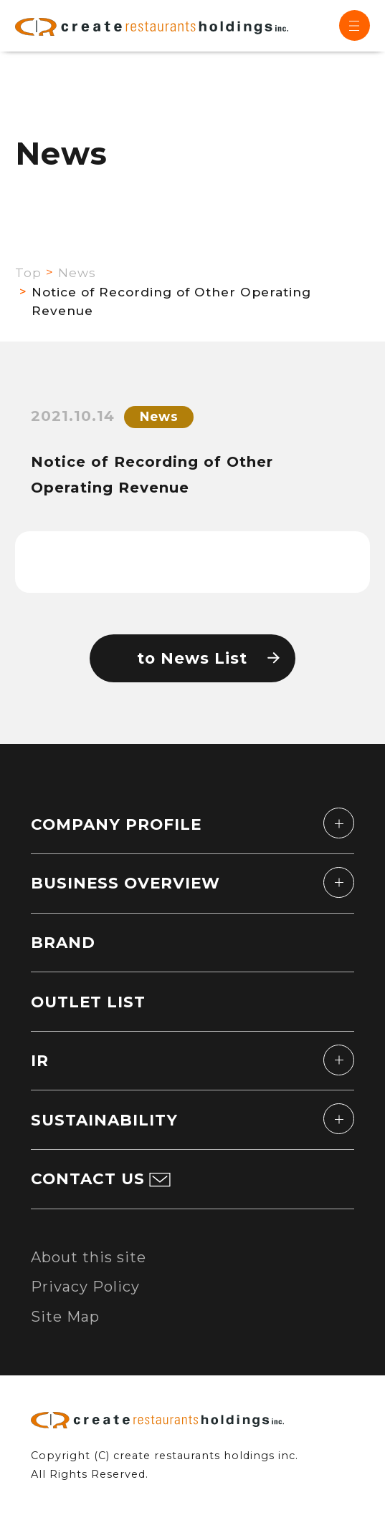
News (77, 272)
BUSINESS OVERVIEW (125, 882)
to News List (192, 658)
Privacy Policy (85, 1286)
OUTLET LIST (88, 1001)
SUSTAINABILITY (104, 1119)
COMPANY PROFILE (116, 824)
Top (28, 272)
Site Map (65, 1317)
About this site (88, 1257)
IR (40, 1060)
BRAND (63, 942)
